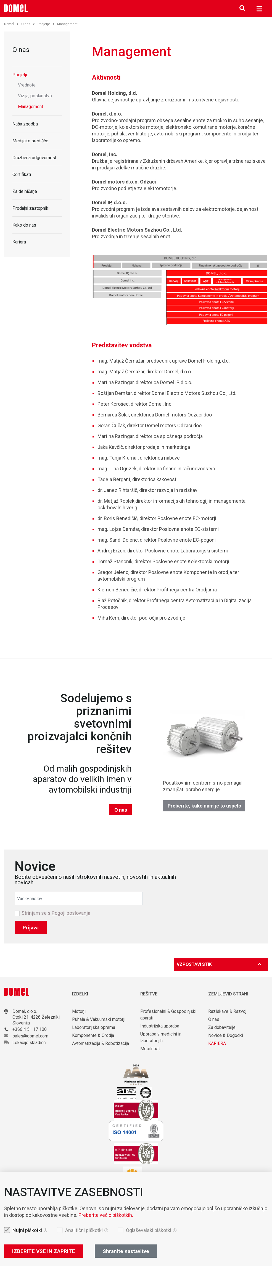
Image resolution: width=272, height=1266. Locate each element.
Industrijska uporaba (159, 1026)
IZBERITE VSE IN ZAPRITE (43, 1251)
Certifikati (21, 174)
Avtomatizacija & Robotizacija (100, 1043)
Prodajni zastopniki (30, 208)
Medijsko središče (30, 140)
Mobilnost (150, 1048)
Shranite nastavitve (126, 1251)
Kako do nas (24, 225)
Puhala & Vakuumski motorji (98, 1019)
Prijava (31, 927)
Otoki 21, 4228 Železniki (36, 1017)
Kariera (19, 242)
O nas (28, 24)
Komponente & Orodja (93, 1035)
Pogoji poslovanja (71, 913)
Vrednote (27, 85)
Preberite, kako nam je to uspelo (204, 806)
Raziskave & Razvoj (227, 1011)
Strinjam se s (56, 913)
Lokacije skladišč (29, 1042)
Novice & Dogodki (225, 1035)
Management (30, 106)
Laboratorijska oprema (93, 1027)
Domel (11, 24)
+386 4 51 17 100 (29, 1029)
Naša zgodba (25, 124)
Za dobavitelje (222, 1027)
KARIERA (217, 1043)
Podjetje (46, 24)
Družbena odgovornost (34, 157)
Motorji (79, 1011)
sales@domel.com (30, 1036)
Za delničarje (24, 191)
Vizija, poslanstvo (35, 95)
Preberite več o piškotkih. (105, 1215)
